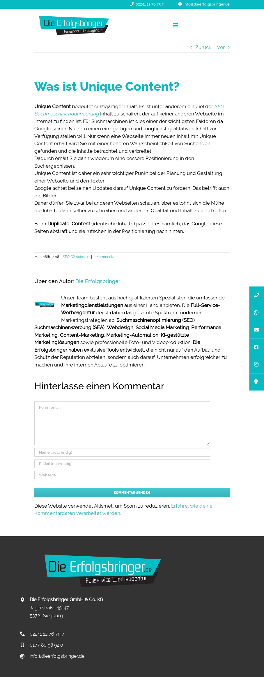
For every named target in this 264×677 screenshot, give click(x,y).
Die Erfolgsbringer (98, 281)
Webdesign (80, 257)
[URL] (122, 475)
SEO (66, 257)
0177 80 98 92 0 (46, 645)
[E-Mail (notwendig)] (122, 463)
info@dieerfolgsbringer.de (207, 4)
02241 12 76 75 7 (150, 4)
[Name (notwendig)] (122, 452)
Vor (221, 47)
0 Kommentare (105, 257)
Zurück (203, 47)
